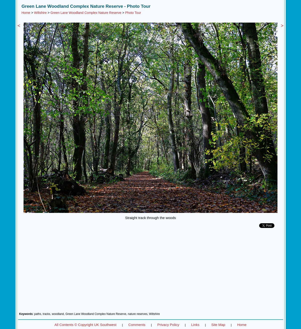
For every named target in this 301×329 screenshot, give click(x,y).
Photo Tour (133, 13)
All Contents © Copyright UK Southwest (86, 325)
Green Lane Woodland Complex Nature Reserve (85, 13)
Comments (137, 325)
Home (26, 13)
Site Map (218, 325)
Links (195, 325)
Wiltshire (40, 13)
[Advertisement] (150, 272)
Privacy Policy (168, 325)
